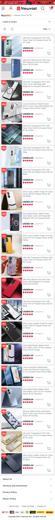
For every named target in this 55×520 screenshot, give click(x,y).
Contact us (41, 506)
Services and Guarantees (15, 486)
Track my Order (28, 506)
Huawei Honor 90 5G (23, 15)
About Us (7, 479)
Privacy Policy (10, 492)
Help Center (14, 506)
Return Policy (9, 499)
